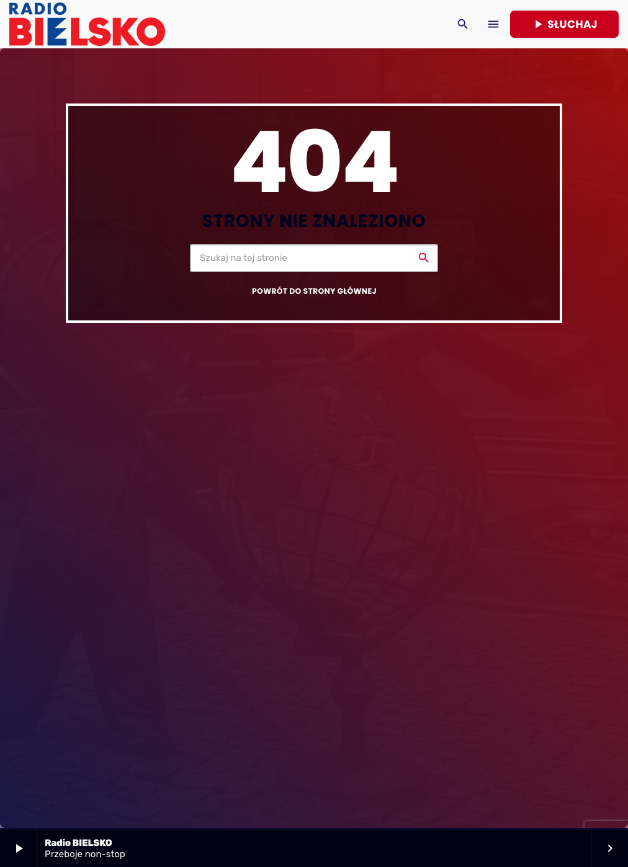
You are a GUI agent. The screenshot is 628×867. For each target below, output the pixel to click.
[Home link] (87, 24)
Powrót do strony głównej (314, 291)
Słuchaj (564, 24)
